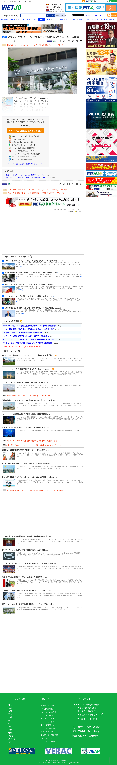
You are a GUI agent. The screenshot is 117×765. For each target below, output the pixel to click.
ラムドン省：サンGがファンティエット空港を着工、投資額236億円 (27, 563)
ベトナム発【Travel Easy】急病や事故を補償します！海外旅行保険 (31, 441)
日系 (35, 19)
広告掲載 (82, 731)
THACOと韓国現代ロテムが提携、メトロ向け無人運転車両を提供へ (27, 477)
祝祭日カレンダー (47, 718)
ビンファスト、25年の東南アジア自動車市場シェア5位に (23, 550)
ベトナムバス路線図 (48, 741)
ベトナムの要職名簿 (48, 728)
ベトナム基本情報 (47, 705)
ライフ (12, 19)
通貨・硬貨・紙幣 (47, 732)
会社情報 (4, 19)
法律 (80, 19)
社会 (28, 19)
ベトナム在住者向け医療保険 (86, 704)
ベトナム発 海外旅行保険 (85, 708)
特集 (87, 19)
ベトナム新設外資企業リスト (88, 715)
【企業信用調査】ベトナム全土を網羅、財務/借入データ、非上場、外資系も (34, 490)
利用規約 (70, 211)
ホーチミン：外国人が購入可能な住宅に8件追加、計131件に (25, 590)
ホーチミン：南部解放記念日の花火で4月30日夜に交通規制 (24, 414)
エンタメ (95, 19)
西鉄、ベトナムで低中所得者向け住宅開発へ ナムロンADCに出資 (27, 604)
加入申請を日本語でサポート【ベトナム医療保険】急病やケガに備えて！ (33, 445)
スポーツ (104, 19)
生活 (54, 19)
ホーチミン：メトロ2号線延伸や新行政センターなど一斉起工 (25, 369)
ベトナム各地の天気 (48, 712)
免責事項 (77, 211)
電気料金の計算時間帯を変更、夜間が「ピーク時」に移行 (24, 450)
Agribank (48, 11)
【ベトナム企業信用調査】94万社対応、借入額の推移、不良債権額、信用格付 (37, 190)
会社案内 (64, 760)
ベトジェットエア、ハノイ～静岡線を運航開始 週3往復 (23, 382)
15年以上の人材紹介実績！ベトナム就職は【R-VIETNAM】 (28, 396)
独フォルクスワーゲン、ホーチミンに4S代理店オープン (27, 178)
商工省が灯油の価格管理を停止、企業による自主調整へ (23, 577)
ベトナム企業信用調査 (85, 711)
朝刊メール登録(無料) (88, 735)
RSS (69, 760)
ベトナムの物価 (47, 715)
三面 (48, 19)
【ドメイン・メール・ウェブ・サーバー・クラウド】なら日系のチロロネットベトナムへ (35, 45)
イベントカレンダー (48, 722)
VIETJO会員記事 (11, 321)
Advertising (93, 731)
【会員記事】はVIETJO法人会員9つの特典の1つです (21, 347)
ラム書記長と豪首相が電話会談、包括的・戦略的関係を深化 (24, 536)
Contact (96, 727)
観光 (61, 19)
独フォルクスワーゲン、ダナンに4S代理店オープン (25, 175)
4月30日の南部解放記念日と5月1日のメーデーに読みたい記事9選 (26, 355)
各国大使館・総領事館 (49, 735)
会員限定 (112, 19)
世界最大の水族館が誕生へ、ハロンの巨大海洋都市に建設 (24, 427)
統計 (74, 19)
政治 (67, 19)
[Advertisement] (19, 234)
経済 (41, 19)
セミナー (21, 19)
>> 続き (20, 266)
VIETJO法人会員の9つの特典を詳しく (25, 164)
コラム (11, 742)
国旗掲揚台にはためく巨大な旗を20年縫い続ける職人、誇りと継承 (27, 400)
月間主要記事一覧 (47, 725)
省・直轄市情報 (47, 709)
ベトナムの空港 (47, 738)
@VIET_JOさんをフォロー (96, 15)
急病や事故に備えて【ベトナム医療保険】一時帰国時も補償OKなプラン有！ (37, 193)
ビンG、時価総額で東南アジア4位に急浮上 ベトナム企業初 (25, 463)
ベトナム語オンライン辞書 (85, 719)
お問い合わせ (84, 727)
